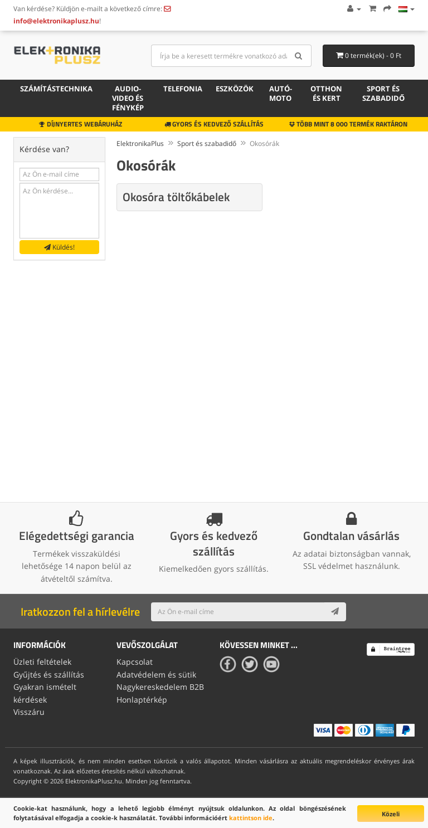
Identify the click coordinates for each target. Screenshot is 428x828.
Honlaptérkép (141, 699)
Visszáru (29, 712)
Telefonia (182, 89)
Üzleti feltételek (42, 661)
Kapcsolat (134, 661)
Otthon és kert (326, 93)
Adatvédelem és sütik (156, 674)
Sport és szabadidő (383, 93)
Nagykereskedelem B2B (160, 686)
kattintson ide (251, 818)
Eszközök (235, 89)
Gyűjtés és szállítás (48, 674)
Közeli (391, 814)
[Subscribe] (335, 611)
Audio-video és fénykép (128, 98)
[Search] (299, 56)
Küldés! (59, 247)
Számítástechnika (56, 89)
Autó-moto (280, 93)
